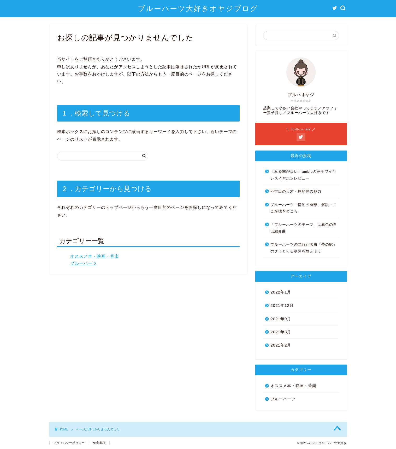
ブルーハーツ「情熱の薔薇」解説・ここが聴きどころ (303, 208)
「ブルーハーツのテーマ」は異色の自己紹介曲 (303, 228)
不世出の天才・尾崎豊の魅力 (295, 191)
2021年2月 (280, 345)
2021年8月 (280, 332)
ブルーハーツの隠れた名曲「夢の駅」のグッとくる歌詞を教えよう (303, 248)
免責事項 (99, 442)
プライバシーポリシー (69, 442)
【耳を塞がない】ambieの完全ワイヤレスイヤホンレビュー (303, 175)
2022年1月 (280, 292)
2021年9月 (280, 318)
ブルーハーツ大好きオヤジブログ (198, 8)
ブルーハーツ (83, 263)
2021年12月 (282, 305)
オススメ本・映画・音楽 (94, 256)
